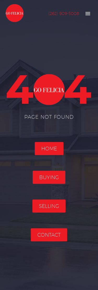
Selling (49, 206)
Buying (49, 177)
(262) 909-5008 (63, 13)
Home (49, 148)
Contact (49, 235)
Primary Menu (87, 13)
